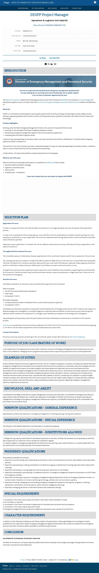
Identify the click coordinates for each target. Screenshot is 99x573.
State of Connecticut (13, 100)
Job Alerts (64, 8)
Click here (6, 325)
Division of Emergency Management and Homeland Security (58, 102)
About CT (12, 566)
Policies (18, 566)
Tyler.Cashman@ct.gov (77, 337)
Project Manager (85, 100)
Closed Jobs (76, 8)
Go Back (43, 58)
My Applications (38, 8)
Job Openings (23, 8)
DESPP (64, 100)
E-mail (22, 560)
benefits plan (50, 162)
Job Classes (52, 8)
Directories (35, 566)
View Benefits (54, 58)
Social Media (44, 566)
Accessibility (26, 566)
